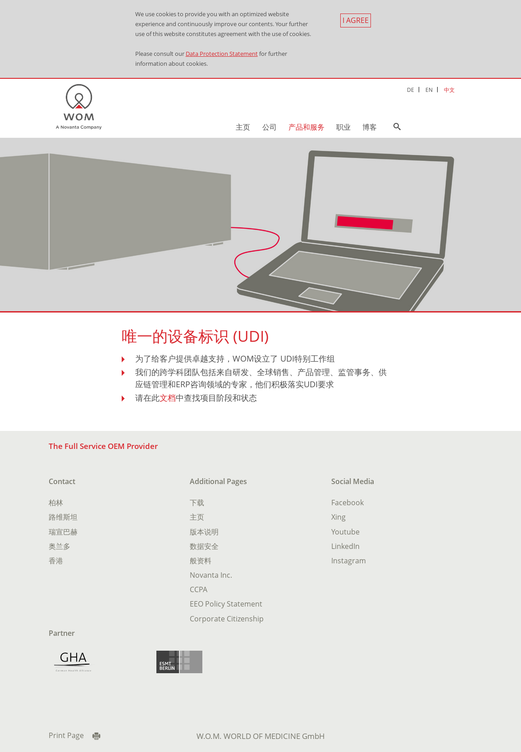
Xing (338, 517)
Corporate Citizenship (227, 619)
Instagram (348, 561)
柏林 (56, 502)
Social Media (352, 481)
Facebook (347, 502)
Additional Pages (218, 481)
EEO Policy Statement (226, 604)
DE (410, 89)
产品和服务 (306, 127)
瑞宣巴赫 (63, 532)
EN (429, 89)
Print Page (66, 735)
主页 (243, 127)
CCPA (198, 589)
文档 (168, 397)
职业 (343, 127)
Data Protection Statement (222, 54)
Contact (62, 481)
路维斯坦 (63, 517)
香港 (56, 561)
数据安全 (204, 546)
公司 (269, 127)
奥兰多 (59, 546)
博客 (369, 127)
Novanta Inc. (211, 575)
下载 (197, 502)
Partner (62, 633)
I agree (356, 20)
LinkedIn (345, 546)
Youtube (345, 532)
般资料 (200, 561)
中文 (449, 89)
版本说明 (204, 532)
